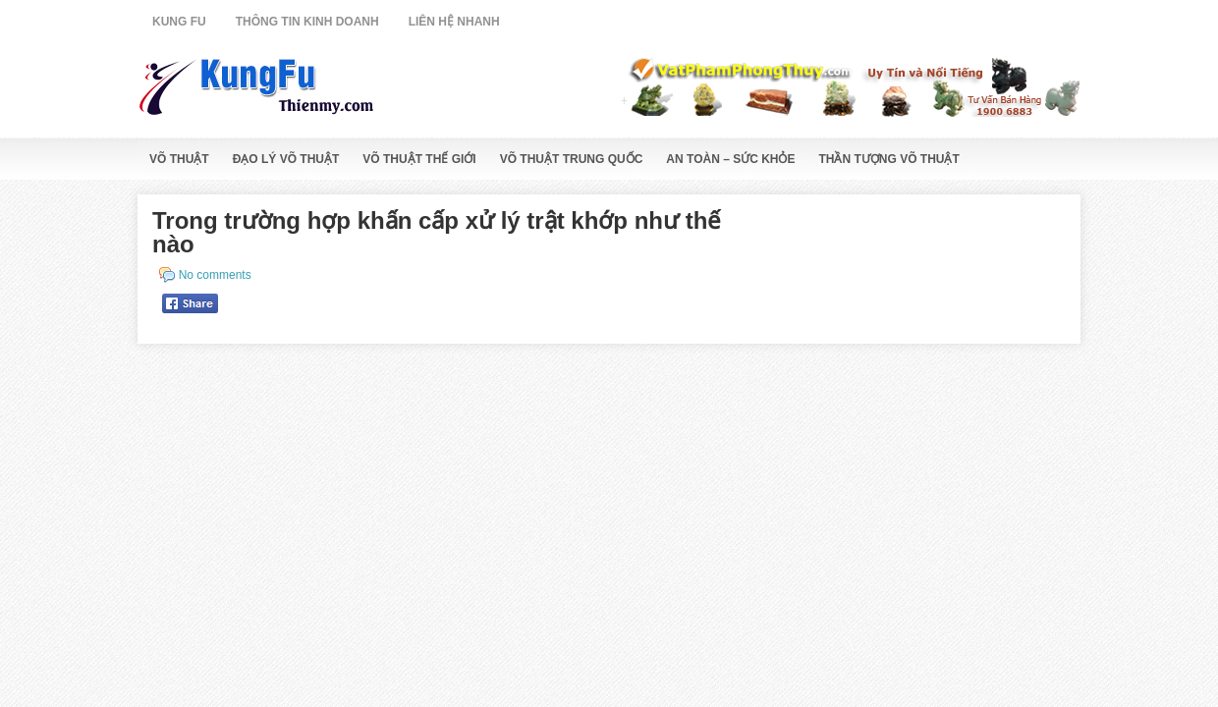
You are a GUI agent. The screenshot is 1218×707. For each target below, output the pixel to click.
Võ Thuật (179, 159)
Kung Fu (179, 21)
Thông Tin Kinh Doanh (307, 21)
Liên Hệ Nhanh (454, 21)
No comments (215, 275)
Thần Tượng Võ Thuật (889, 159)
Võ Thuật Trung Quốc (571, 159)
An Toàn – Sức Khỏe (730, 159)
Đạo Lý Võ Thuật (286, 159)
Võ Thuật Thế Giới (418, 159)
